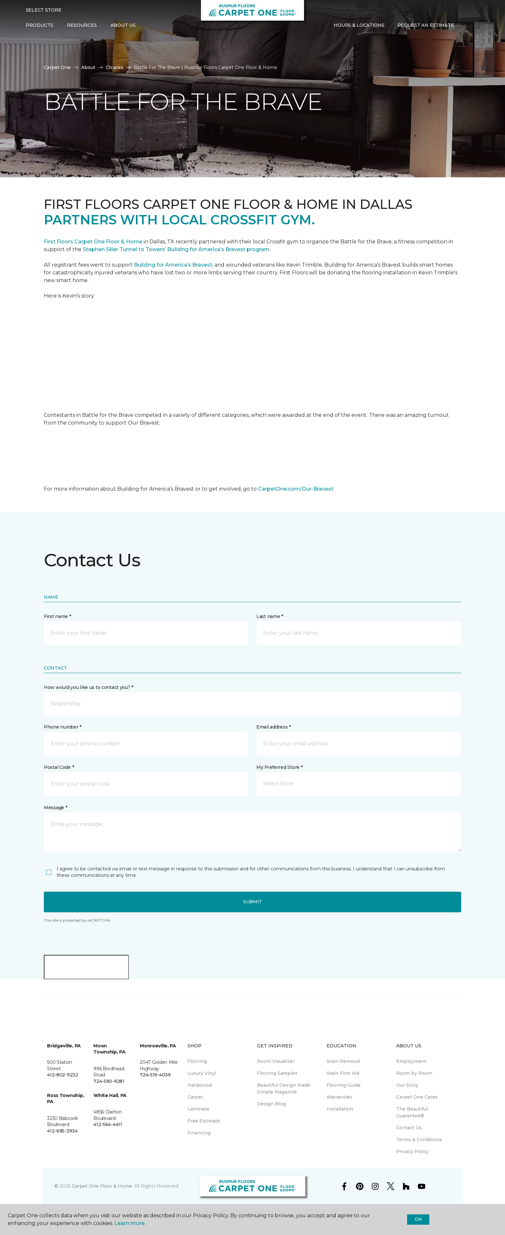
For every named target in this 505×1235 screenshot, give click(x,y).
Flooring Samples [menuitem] (277, 1073)
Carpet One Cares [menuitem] (417, 1097)
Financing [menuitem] (199, 1133)
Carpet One (57, 67)
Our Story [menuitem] (407, 1085)
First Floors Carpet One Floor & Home (93, 242)
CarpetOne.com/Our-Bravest (295, 489)
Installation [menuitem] (340, 1109)
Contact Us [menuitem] (409, 1128)
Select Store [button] (44, 10)
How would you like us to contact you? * (88, 687)
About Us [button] (123, 25)
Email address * (273, 727)
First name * (57, 616)
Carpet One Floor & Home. (102, 1186)
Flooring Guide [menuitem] (344, 1085)
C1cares (114, 67)
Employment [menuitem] (411, 1061)
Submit (252, 902)
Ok (418, 1219)
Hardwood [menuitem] (199, 1085)
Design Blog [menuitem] (271, 1104)
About (88, 67)
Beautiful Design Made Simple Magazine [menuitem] (283, 1088)
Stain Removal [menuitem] (343, 1061)
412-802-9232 (62, 1075)
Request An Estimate (425, 25)
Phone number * (62, 727)
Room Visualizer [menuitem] (276, 1061)
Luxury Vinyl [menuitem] (201, 1073)
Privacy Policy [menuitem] (412, 1151)
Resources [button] (82, 25)
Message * (55, 807)
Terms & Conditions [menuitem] (419, 1139)
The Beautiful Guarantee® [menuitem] (412, 1112)
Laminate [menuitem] (198, 1109)
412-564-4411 (107, 1124)
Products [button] (39, 25)
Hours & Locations (359, 25)
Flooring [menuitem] (197, 1061)
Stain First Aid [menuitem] (343, 1073)
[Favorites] (473, 25)
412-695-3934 (62, 1131)
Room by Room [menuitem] (414, 1073)
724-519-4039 (155, 1075)
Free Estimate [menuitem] (203, 1121)
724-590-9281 (108, 1081)
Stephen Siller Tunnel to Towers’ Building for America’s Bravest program (176, 249)
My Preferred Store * (279, 767)
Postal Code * (59, 767)
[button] (465, 25)
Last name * (269, 616)
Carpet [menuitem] (195, 1097)
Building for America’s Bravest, (173, 265)
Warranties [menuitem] (339, 1097)
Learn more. (130, 1223)
